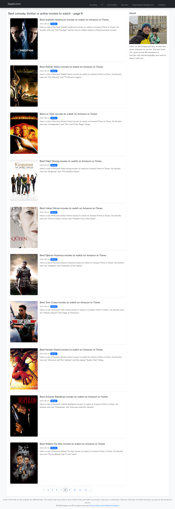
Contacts (161, 5)
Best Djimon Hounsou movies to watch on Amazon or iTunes (73, 255)
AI (102, 5)
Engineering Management (143, 5)
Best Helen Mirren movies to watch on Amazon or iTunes (71, 208)
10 (74, 490)
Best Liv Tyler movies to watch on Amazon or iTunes (68, 114)
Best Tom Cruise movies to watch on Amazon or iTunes (70, 302)
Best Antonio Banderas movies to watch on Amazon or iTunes (74, 396)
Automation (112, 5)
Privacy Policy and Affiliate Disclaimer (104, 505)
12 (85, 490)
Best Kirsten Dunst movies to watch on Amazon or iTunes (71, 349)
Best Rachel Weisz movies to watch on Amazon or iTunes (71, 66)
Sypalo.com (14, 4)
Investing (93, 5)
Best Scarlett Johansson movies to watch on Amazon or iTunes (74, 19)
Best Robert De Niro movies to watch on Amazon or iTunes (72, 444)
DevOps (124, 5)
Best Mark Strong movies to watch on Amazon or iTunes (71, 161)
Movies (53, 24)
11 (80, 490)
